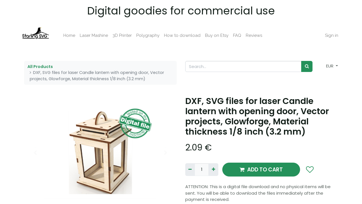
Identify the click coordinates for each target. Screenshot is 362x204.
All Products (40, 66)
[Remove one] (190, 169)
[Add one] (213, 169)
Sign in (329, 35)
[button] (309, 169)
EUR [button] (330, 66)
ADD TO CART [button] (261, 169)
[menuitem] (72, 35)
